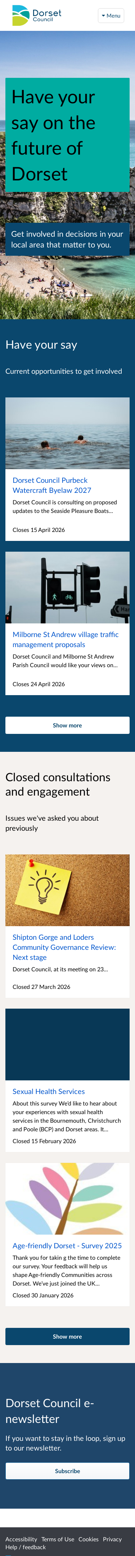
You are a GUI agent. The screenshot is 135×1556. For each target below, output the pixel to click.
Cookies (88, 1539)
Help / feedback (25, 1546)
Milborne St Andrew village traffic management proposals (66, 639)
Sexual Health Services (49, 1091)
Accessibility (21, 1539)
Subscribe (67, 1470)
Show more (67, 725)
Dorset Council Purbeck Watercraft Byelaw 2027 (52, 485)
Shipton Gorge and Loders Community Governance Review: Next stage (64, 947)
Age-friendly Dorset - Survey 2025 (67, 1245)
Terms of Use (57, 1539)
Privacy (112, 1539)
